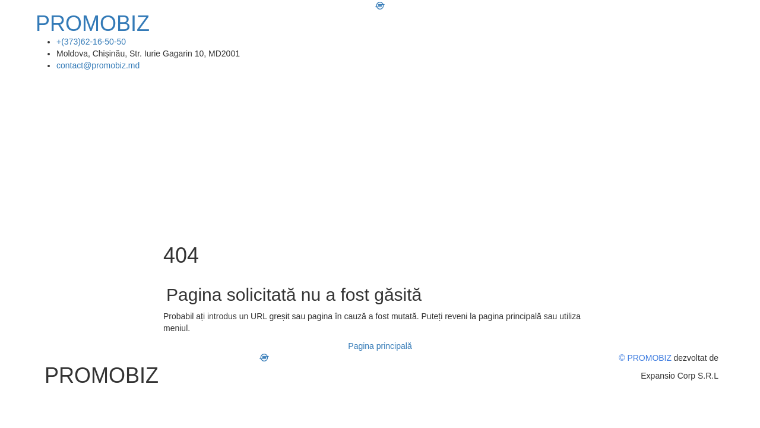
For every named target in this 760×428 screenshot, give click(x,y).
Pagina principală (379, 346)
